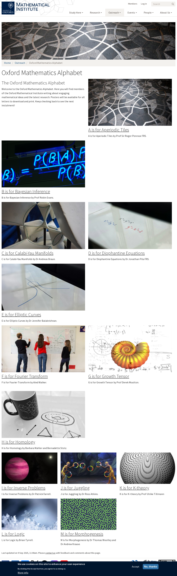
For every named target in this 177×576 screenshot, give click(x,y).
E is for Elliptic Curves (21, 314)
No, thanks (150, 566)
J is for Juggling (75, 488)
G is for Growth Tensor (108, 376)
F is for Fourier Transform (25, 376)
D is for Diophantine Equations (116, 253)
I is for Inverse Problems (23, 488)
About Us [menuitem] (165, 12)
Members (132, 3)
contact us (50, 552)
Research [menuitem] (95, 12)
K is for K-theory (134, 488)
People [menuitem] (148, 12)
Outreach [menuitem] (114, 12)
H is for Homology (18, 442)
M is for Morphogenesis (82, 534)
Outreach (20, 62)
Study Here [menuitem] (75, 12)
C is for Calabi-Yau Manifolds (27, 253)
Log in (144, 3)
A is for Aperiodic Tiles (108, 130)
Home (7, 62)
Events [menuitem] (131, 12)
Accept (135, 566)
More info (23, 572)
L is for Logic (13, 534)
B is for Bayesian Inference (26, 191)
